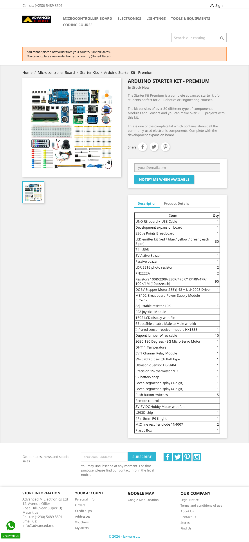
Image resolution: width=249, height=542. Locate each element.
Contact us (188, 517)
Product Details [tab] (176, 203)
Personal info (84, 499)
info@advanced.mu (38, 525)
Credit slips (83, 511)
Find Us (185, 528)
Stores (185, 522)
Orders (80, 505)
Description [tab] (147, 203)
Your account (89, 493)
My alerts (82, 528)
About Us (187, 511)
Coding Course (77, 24)
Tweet (154, 146)
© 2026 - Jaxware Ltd (125, 536)
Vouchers (82, 522)
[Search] (199, 37)
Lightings (156, 18)
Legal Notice (189, 500)
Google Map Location (143, 500)
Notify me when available (164, 179)
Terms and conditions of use (201, 505)
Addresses (82, 516)
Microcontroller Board (87, 18)
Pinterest (165, 146)
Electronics (129, 18)
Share (142, 146)
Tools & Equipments (190, 18)
